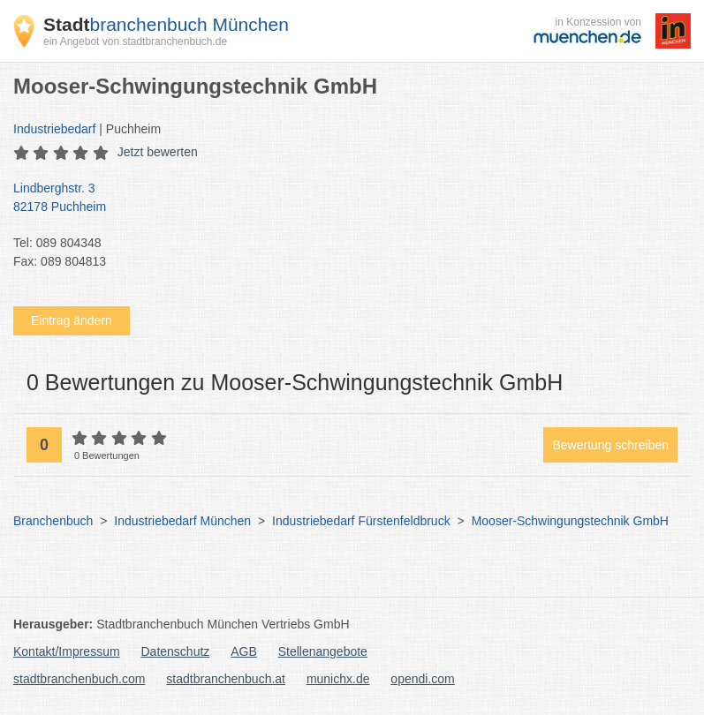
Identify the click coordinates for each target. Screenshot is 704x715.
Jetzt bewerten (157, 152)
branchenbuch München (166, 24)
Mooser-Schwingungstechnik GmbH (570, 521)
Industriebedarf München (182, 521)
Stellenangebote (322, 651)
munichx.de (338, 679)
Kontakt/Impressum (66, 651)
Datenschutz (175, 651)
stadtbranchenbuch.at (225, 679)
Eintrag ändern (71, 320)
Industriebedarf (54, 129)
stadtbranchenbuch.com (79, 679)
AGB (244, 651)
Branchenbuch (53, 521)
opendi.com (422, 679)
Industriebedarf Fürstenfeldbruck (361, 521)
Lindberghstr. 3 (343, 198)
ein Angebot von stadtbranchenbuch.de (135, 41)
